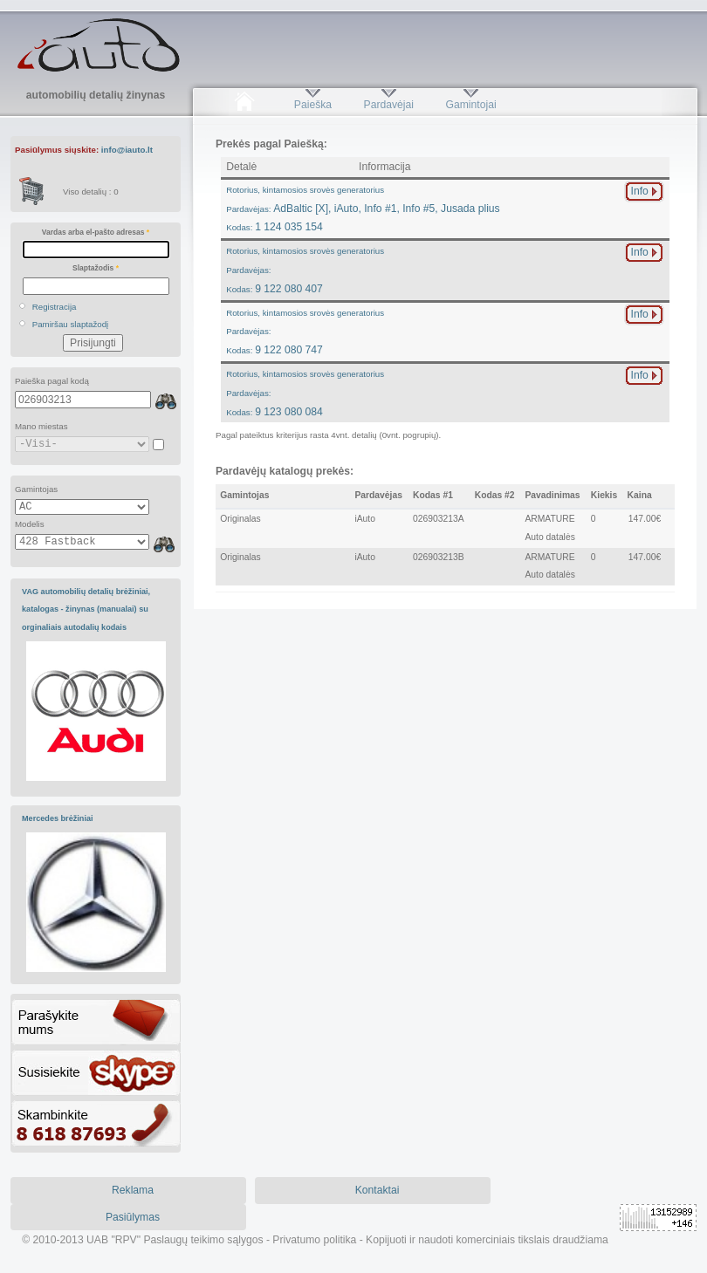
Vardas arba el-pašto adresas (95, 232)
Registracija (54, 306)
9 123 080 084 (305, 393)
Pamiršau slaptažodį (70, 324)
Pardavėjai (389, 105)
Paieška (313, 105)
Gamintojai (470, 105)
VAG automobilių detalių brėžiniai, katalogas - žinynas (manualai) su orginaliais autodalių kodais (86, 609)
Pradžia (244, 105)
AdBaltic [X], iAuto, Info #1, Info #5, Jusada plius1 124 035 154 (363, 209)
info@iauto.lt (127, 149)
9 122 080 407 (305, 270)
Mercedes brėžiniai (57, 818)
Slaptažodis (95, 267)
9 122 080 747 (305, 332)
